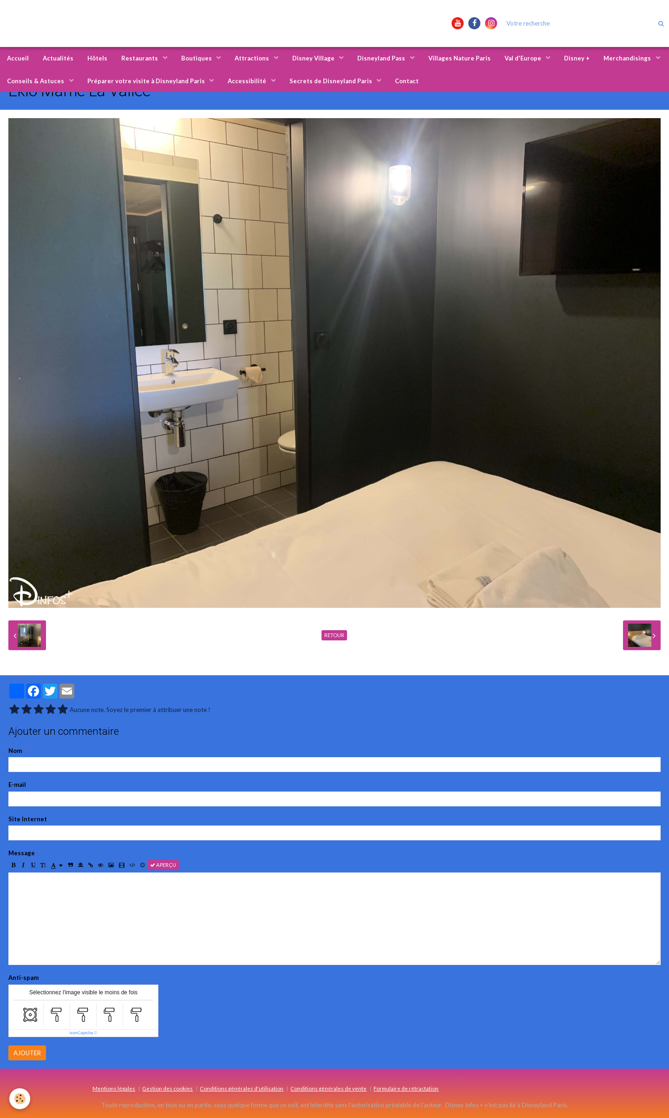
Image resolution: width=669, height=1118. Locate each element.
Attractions (252, 58)
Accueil (18, 58)
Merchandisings (627, 58)
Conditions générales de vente (328, 1088)
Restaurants (140, 58)
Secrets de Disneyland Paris (331, 81)
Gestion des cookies (167, 1088)
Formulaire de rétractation (406, 1088)
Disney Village (314, 58)
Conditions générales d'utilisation (241, 1088)
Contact (407, 81)
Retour (334, 635)
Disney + (577, 58)
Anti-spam (23, 977)
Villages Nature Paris (459, 58)
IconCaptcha (81, 1033)
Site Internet (27, 819)
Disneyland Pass (382, 58)
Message (21, 853)
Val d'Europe (524, 58)
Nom (15, 750)
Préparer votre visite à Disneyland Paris (146, 81)
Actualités (58, 58)
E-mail (17, 784)
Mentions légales (113, 1088)
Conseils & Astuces (36, 81)
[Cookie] (19, 1098)
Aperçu (163, 865)
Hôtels (97, 58)
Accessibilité (248, 81)
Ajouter (27, 1053)
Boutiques (197, 58)
